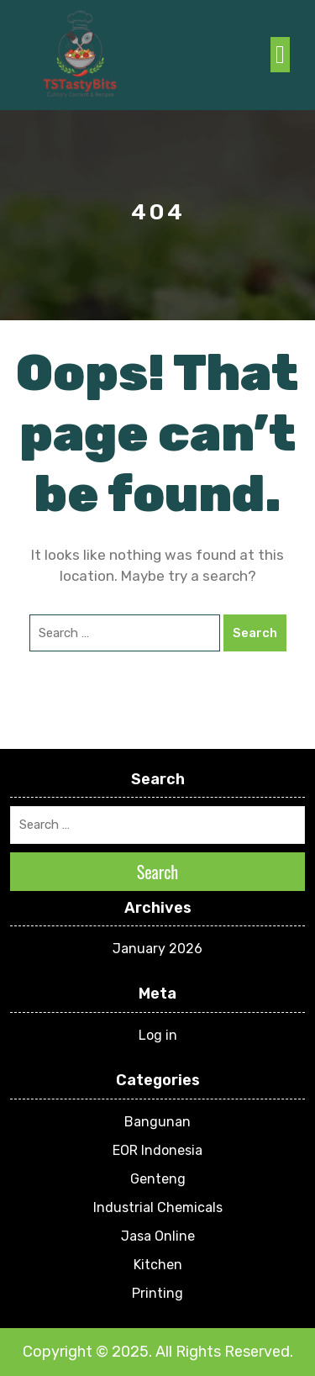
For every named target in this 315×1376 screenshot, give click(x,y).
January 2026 (157, 949)
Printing (157, 1293)
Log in (158, 1035)
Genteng (158, 1179)
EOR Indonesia (157, 1150)
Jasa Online (158, 1236)
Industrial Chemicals (158, 1207)
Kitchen (158, 1265)
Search (255, 633)
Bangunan (157, 1122)
